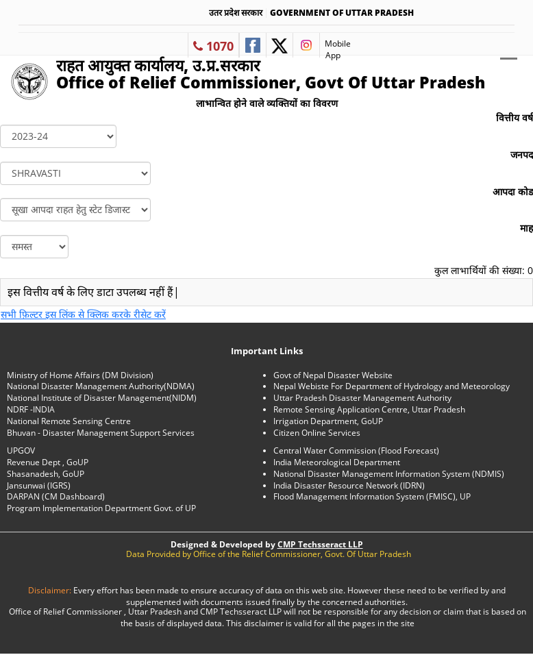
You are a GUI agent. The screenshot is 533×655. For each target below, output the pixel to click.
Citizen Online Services (316, 432)
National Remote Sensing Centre (69, 421)
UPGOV (21, 450)
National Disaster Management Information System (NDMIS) (388, 474)
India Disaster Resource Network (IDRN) (349, 485)
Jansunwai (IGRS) (39, 485)
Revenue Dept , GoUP (47, 462)
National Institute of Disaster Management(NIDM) (102, 398)
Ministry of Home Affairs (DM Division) (80, 375)
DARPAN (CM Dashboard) (56, 496)
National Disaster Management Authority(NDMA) (101, 386)
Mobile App (335, 48)
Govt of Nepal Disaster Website (333, 375)
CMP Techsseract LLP (320, 544)
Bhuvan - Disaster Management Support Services (101, 432)
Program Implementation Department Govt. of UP (101, 508)
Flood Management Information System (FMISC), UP (372, 496)
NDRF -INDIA (31, 409)
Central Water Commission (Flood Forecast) (356, 450)
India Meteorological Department (336, 462)
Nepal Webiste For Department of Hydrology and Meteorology (391, 386)
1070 (213, 46)
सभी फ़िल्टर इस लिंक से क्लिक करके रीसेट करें (83, 314)
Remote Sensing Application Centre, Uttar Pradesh (369, 409)
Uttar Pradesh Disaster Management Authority (362, 398)
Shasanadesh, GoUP (45, 474)
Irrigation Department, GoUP (328, 421)
